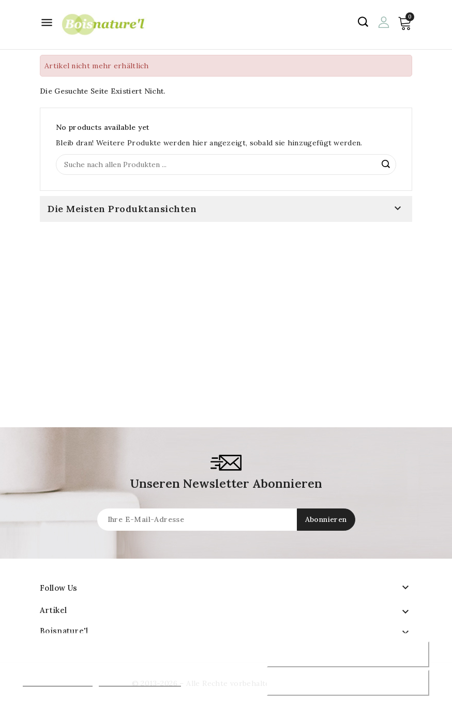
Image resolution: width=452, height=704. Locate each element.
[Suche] (226, 164)
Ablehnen (348, 654)
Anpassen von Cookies (140, 681)
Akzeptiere (348, 683)
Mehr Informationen (58, 681)
